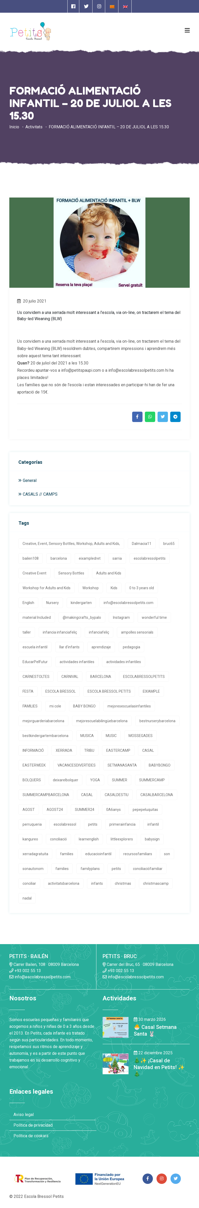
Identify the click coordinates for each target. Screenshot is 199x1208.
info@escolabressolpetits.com (128, 603)
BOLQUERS (32, 780)
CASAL (148, 750)
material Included (37, 617)
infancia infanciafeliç (60, 632)
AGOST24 (55, 809)
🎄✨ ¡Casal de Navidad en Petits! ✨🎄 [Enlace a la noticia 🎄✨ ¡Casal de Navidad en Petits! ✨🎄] (159, 1067)
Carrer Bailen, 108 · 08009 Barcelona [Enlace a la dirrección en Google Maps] (44, 964)
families (66, 854)
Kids (114, 588)
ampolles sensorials (137, 632)
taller (27, 632)
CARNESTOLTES (36, 677)
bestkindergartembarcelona (45, 736)
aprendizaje (101, 647)
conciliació (58, 839)
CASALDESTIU (117, 795)
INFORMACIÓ (33, 750)
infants (97, 883)
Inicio (14, 126)
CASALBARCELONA (156, 795)
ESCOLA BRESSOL (60, 691)
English (28, 603)
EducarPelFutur (35, 662)
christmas (123, 883)
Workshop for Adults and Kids (46, 588)
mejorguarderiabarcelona (43, 721)
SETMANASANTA (122, 765)
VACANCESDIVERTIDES (77, 765)
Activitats (33, 126)
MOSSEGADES (141, 736)
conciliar (29, 883)
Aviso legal (23, 1114)
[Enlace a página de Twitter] (86, 6)
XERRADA (64, 750)
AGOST (29, 809)
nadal (27, 898)
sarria (117, 558)
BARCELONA (100, 677)
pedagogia (131, 647)
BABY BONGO (84, 706)
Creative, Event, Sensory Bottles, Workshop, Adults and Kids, (71, 544)
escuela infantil (35, 647)
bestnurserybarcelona (157, 721)
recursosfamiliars (137, 854)
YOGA (95, 780)
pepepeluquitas (145, 809)
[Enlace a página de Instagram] (99, 6)
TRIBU (89, 750)
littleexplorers (122, 839)
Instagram (121, 617)
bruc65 (169, 544)
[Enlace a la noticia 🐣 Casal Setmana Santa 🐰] (116, 1026)
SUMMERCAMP (152, 780)
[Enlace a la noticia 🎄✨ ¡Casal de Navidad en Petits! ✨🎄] (116, 1063)
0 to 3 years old (141, 588)
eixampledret (90, 558)
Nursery (52, 603)
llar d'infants (69, 647)
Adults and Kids (108, 573)
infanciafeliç (99, 632)
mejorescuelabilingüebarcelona (101, 721)
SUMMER (119, 780)
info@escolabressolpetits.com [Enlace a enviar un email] (39, 976)
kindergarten (81, 603)
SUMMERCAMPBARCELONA (46, 795)
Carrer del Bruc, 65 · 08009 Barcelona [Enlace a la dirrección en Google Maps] (138, 964)
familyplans (90, 869)
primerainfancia (122, 824)
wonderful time (154, 617)
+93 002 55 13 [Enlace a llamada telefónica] (25, 970)
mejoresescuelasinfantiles (129, 706)
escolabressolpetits (150, 558)
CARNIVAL (69, 677)
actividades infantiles (77, 662)
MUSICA (87, 736)
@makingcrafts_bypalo (82, 617)
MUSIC (111, 736)
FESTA (28, 691)
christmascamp (156, 883)
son (167, 854)
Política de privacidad (33, 1125)
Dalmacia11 (141, 544)
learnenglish (89, 839)
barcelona (59, 558)
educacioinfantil (98, 854)
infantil (153, 824)
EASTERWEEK (34, 765)
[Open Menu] (187, 30)
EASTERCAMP (118, 750)
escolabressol (65, 824)
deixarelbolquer (65, 780)
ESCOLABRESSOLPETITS (144, 677)
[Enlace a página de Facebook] (73, 6)
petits (92, 824)
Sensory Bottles (71, 573)
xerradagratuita (35, 854)
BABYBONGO (159, 765)
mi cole (55, 706)
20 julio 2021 (31, 301)
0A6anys (113, 809)
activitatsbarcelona (63, 883)
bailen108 (31, 558)
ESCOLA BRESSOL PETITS (109, 691)
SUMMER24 (84, 809)
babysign (152, 839)
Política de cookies (30, 1135)
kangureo (30, 839)
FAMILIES (30, 706)
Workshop (90, 588)
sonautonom (33, 869)
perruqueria (32, 824)
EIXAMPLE (151, 691)
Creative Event (34, 573)
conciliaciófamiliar (147, 869)
